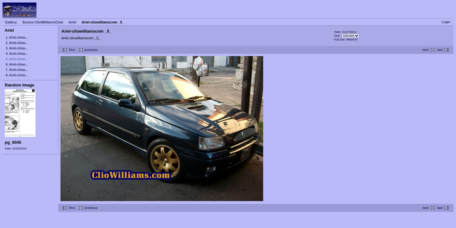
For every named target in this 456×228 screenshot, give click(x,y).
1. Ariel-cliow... (17, 37)
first (72, 50)
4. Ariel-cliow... (17, 53)
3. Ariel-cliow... (17, 48)
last (440, 50)
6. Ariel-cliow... (17, 64)
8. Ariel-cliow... (17, 75)
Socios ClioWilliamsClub (42, 22)
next (425, 50)
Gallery (11, 22)
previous (91, 50)
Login (446, 22)
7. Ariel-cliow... (17, 70)
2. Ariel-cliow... (17, 43)
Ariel (72, 22)
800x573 (352, 39)
